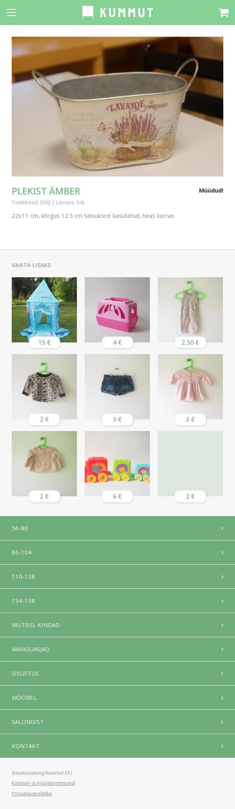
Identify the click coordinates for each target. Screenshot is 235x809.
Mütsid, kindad (36, 625)
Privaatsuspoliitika (32, 793)
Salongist (28, 721)
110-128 (23, 576)
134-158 (23, 600)
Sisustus (25, 673)
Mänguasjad (31, 649)
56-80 (20, 528)
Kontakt (26, 746)
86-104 (22, 552)
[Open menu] (11, 12)
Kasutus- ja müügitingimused (43, 783)
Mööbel (24, 697)
